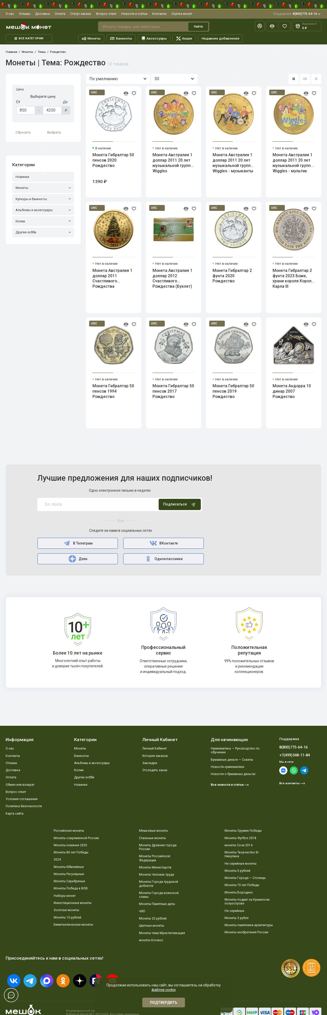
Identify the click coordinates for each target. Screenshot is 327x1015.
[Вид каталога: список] (305, 79)
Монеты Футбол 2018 (240, 838)
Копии (79, 770)
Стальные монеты (152, 838)
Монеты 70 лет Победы (242, 885)
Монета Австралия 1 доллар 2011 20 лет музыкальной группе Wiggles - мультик (293, 162)
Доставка (42, 14)
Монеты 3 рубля (237, 918)
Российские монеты (69, 830)
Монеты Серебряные (69, 881)
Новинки (80, 785)
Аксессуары (154, 38)
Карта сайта (15, 813)
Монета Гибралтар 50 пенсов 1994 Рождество (113, 391)
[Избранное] (284, 26)
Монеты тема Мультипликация (162, 933)
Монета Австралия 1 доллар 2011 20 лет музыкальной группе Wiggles (173, 162)
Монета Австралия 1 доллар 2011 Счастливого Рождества (112, 278)
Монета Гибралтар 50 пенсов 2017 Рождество (173, 391)
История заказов (155, 756)
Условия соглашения (22, 799)
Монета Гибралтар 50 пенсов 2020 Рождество (113, 160)
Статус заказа (80, 14)
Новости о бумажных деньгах (233, 774)
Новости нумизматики (227, 767)
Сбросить (23, 132)
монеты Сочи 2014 (238, 845)
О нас (10, 14)
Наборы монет (65, 896)
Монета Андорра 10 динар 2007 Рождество (292, 391)
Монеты (91, 38)
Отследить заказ (154, 770)
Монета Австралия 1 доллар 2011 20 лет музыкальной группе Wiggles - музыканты (233, 162)
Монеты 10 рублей (67, 917)
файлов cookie (163, 990)
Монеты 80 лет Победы (71, 852)
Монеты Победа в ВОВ (71, 888)
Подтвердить (163, 1002)
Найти (198, 26)
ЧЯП (142, 911)
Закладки (149, 763)
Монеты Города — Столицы (245, 878)
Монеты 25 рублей (153, 918)
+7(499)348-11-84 (294, 755)
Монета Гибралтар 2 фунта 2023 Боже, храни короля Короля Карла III (293, 278)
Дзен (77, 559)
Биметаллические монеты (73, 924)
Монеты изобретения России (246, 932)
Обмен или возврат (20, 785)
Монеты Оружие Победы (243, 830)
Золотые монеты (66, 910)
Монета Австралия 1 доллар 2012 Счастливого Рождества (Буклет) (172, 278)
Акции (184, 38)
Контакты (159, 14)
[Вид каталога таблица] (316, 79)
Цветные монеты (151, 925)
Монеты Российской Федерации (154, 858)
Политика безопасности (24, 806)
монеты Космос (151, 940)
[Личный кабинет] (260, 26)
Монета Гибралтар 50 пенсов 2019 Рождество (233, 391)
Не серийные (234, 911)
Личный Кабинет (154, 748)
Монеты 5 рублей (237, 871)
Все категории (29, 38)
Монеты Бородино (239, 892)
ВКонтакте (163, 543)
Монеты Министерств (155, 867)
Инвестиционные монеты (72, 903)
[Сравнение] (272, 26)
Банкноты (121, 38)
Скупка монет (181, 14)
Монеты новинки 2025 (70, 845)
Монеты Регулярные (69, 874)
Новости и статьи (134, 14)
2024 (57, 859)
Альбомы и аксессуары (92, 763)
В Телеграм (78, 543)
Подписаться (179, 504)
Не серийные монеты (240, 863)
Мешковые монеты (153, 830)
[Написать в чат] (11, 995)
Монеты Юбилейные (69, 867)
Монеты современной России (76, 838)
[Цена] (25, 110)
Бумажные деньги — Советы (232, 760)
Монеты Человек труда (156, 874)
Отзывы (24, 14)
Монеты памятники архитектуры (249, 925)
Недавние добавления (220, 38)
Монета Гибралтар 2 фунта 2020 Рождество (232, 276)
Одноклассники (163, 559)
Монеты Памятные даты (157, 904)
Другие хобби (84, 777)
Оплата (60, 14)
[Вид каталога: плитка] (293, 79)
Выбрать (54, 132)
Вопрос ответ (106, 14)
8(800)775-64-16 (297, 14)
